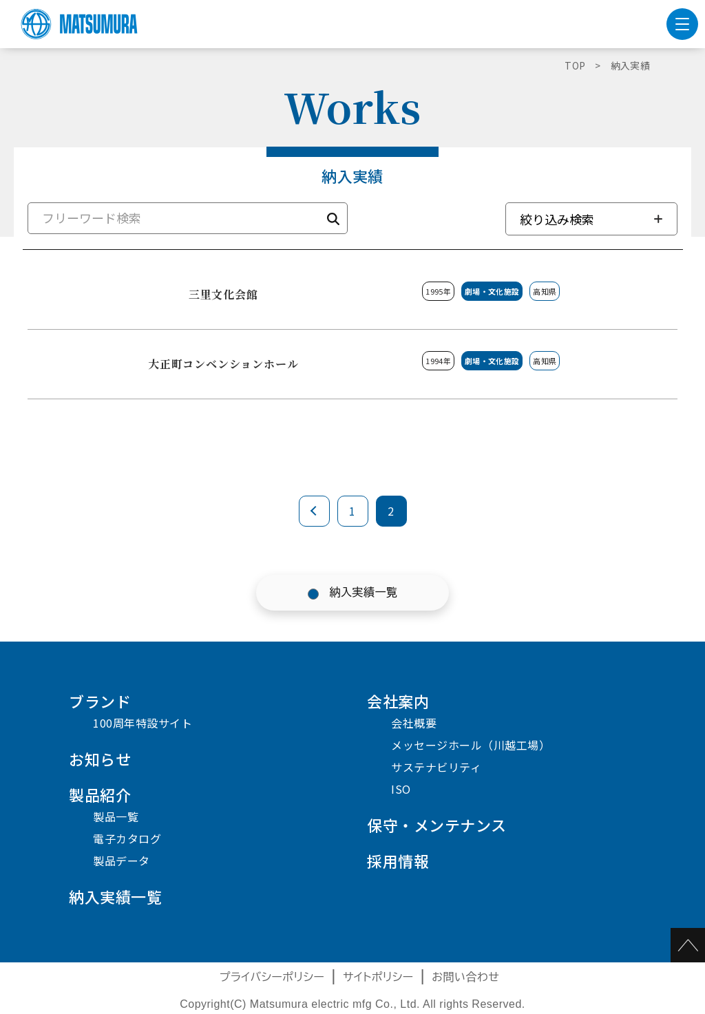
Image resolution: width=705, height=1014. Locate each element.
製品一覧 (115, 816)
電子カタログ (127, 838)
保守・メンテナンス (437, 825)
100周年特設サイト (142, 723)
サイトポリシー (378, 977)
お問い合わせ (465, 977)
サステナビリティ (436, 767)
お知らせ (100, 759)
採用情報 (398, 860)
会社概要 (413, 723)
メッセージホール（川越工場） (470, 745)
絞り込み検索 (557, 219)
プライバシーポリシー (272, 977)
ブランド (100, 701)
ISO (401, 789)
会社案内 (398, 701)
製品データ (121, 860)
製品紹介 (100, 794)
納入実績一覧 (364, 592)
